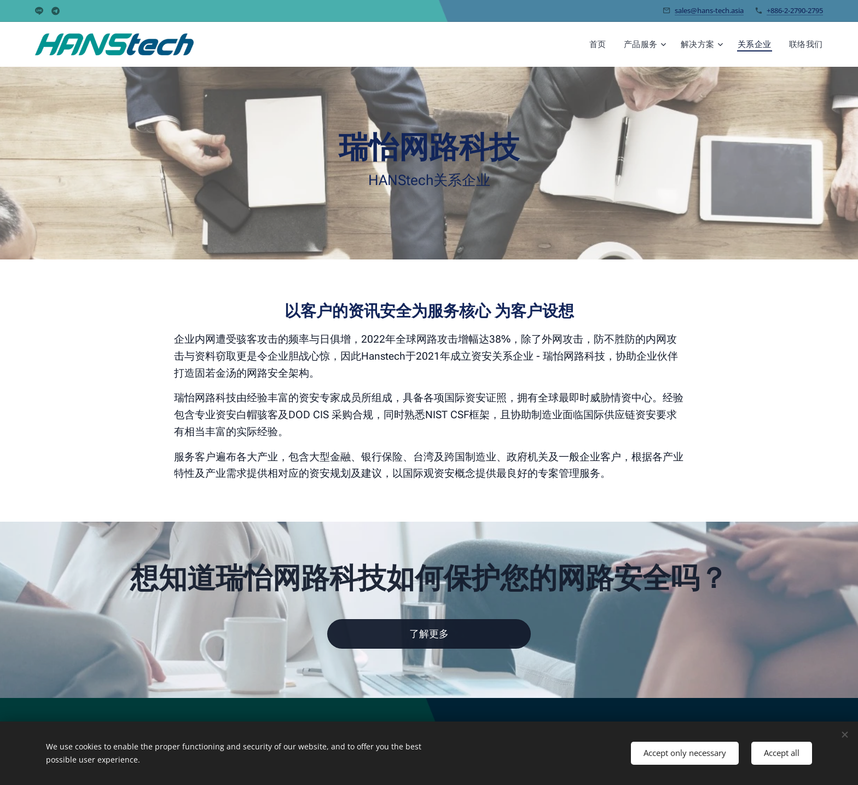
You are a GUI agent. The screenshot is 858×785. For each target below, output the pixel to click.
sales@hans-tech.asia (709, 10)
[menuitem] (608, 44)
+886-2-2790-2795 (795, 10)
